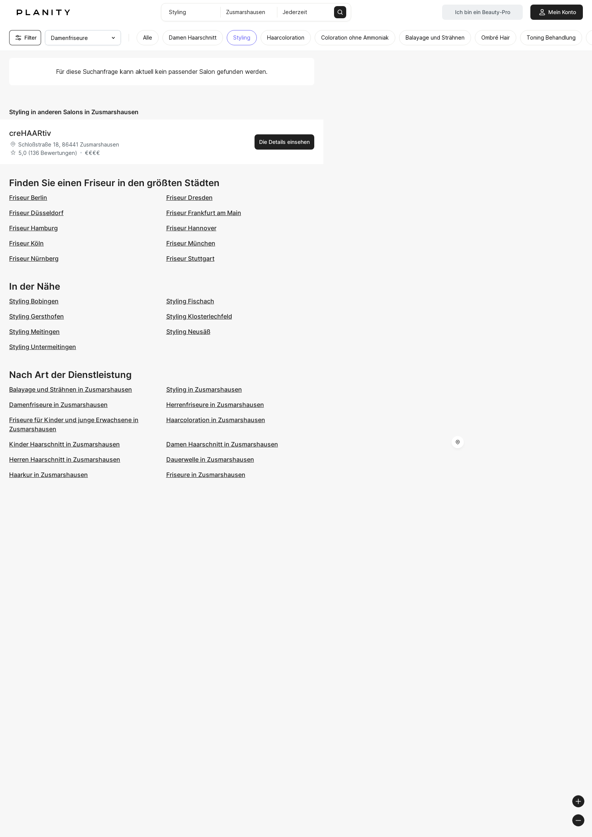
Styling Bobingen (34, 301)
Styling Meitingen (34, 331)
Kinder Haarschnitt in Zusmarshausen (64, 444)
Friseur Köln (26, 243)
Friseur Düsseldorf (36, 213)
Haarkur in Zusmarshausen (48, 474)
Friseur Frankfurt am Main (203, 213)
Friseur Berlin (28, 197)
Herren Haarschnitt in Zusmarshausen (64, 459)
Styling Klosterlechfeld (199, 316)
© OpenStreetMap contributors (550, 834)
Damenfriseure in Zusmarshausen (58, 404)
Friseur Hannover (191, 228)
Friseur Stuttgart (190, 258)
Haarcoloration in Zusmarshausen (215, 420)
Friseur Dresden (189, 197)
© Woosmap (449, 834)
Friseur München (190, 243)
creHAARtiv (30, 133)
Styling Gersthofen (36, 316)
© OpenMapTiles (487, 834)
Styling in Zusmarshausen (204, 389)
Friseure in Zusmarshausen (205, 474)
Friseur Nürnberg (34, 258)
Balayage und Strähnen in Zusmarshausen (70, 389)
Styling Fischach (190, 301)
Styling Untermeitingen (42, 347)
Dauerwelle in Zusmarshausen (210, 459)
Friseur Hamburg (33, 228)
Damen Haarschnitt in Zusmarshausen (222, 444)
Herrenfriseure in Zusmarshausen (215, 404)
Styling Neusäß (188, 331)
